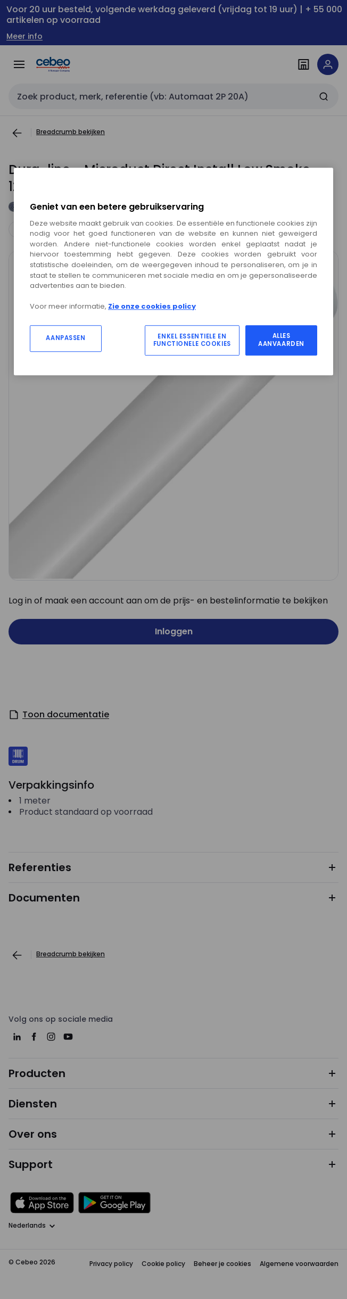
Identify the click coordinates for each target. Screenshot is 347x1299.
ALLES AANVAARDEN (281, 340)
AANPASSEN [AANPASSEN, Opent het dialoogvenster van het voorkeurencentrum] (65, 338)
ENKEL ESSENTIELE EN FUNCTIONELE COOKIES (192, 341)
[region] (173, 271)
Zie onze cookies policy (152, 306)
